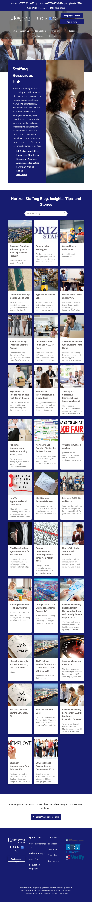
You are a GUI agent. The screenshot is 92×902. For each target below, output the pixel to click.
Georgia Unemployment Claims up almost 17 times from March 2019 (46, 554)
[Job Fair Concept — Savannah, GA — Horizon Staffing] (20, 694)
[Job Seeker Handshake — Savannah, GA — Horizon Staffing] (20, 533)
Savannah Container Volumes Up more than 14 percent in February (19, 251)
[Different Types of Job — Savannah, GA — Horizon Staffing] (46, 748)
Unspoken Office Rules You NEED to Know (45, 344)
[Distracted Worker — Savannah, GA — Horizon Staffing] (72, 326)
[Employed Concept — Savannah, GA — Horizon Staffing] (20, 748)
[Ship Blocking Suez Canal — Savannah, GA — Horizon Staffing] (20, 279)
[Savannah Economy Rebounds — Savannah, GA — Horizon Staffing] (72, 589)
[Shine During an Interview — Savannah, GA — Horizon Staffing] (72, 279)
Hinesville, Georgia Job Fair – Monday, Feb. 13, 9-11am (19, 664)
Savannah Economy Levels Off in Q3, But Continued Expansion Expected (71, 714)
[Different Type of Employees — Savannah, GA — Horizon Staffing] (20, 326)
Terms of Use (52, 893)
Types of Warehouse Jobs (45, 296)
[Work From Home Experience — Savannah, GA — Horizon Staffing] (20, 589)
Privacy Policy (63, 893)
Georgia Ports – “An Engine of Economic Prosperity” (45, 607)
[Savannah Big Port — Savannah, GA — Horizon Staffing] (46, 646)
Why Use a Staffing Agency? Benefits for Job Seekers (20, 551)
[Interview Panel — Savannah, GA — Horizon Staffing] (72, 376)
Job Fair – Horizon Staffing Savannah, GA (19, 712)
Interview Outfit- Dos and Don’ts (72, 500)
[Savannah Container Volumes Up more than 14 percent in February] (20, 231)
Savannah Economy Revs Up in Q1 (71, 663)
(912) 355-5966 (57, 8)
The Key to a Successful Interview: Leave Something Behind (71, 396)
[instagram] (42, 19)
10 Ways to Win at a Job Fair (71, 446)
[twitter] (55, 19)
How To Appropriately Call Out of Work (18, 501)
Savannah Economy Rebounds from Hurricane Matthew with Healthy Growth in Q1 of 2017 (72, 611)
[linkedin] (46, 19)
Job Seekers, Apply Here (27, 151)
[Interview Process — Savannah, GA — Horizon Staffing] (46, 376)
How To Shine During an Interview (72, 296)
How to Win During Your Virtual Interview (71, 551)
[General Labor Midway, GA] (46, 231)
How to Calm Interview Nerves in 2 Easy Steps (45, 394)
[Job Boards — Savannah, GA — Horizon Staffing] (46, 430)
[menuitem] (14, 30)
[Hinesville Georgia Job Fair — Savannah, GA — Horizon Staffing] (20, 646)
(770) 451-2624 (55, 3)
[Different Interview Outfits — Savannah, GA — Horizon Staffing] (72, 483)
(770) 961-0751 (27, 3)
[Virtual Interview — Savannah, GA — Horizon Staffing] (72, 533)
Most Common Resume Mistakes (44, 500)
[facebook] (37, 19)
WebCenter (21, 174)
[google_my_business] (50, 19)
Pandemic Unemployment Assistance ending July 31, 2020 (18, 450)
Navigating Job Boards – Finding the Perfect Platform (46, 448)
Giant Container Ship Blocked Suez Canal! (20, 296)
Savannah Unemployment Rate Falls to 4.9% (19, 766)
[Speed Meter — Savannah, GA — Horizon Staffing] (72, 646)
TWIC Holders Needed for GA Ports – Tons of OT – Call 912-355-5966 (46, 666)
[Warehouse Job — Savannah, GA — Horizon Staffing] (46, 279)
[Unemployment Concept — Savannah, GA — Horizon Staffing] (46, 533)
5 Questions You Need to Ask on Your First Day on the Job (19, 394)
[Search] (46, 213)
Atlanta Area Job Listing (27, 163)
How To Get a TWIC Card (45, 711)
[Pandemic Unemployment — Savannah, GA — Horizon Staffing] (20, 430)
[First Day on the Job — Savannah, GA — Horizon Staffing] (20, 376)
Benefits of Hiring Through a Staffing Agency (19, 344)
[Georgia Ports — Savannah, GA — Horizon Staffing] (46, 589)
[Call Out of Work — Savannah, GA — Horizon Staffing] (20, 483)
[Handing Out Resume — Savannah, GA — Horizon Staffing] (46, 483)
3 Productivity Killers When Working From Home (72, 344)
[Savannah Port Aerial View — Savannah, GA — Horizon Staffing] (46, 694)
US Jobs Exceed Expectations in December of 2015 (45, 766)
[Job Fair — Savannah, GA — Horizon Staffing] (72, 430)
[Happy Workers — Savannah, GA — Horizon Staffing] (72, 694)
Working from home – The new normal (19, 606)
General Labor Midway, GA (43, 248)
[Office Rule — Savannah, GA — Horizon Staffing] (46, 326)
